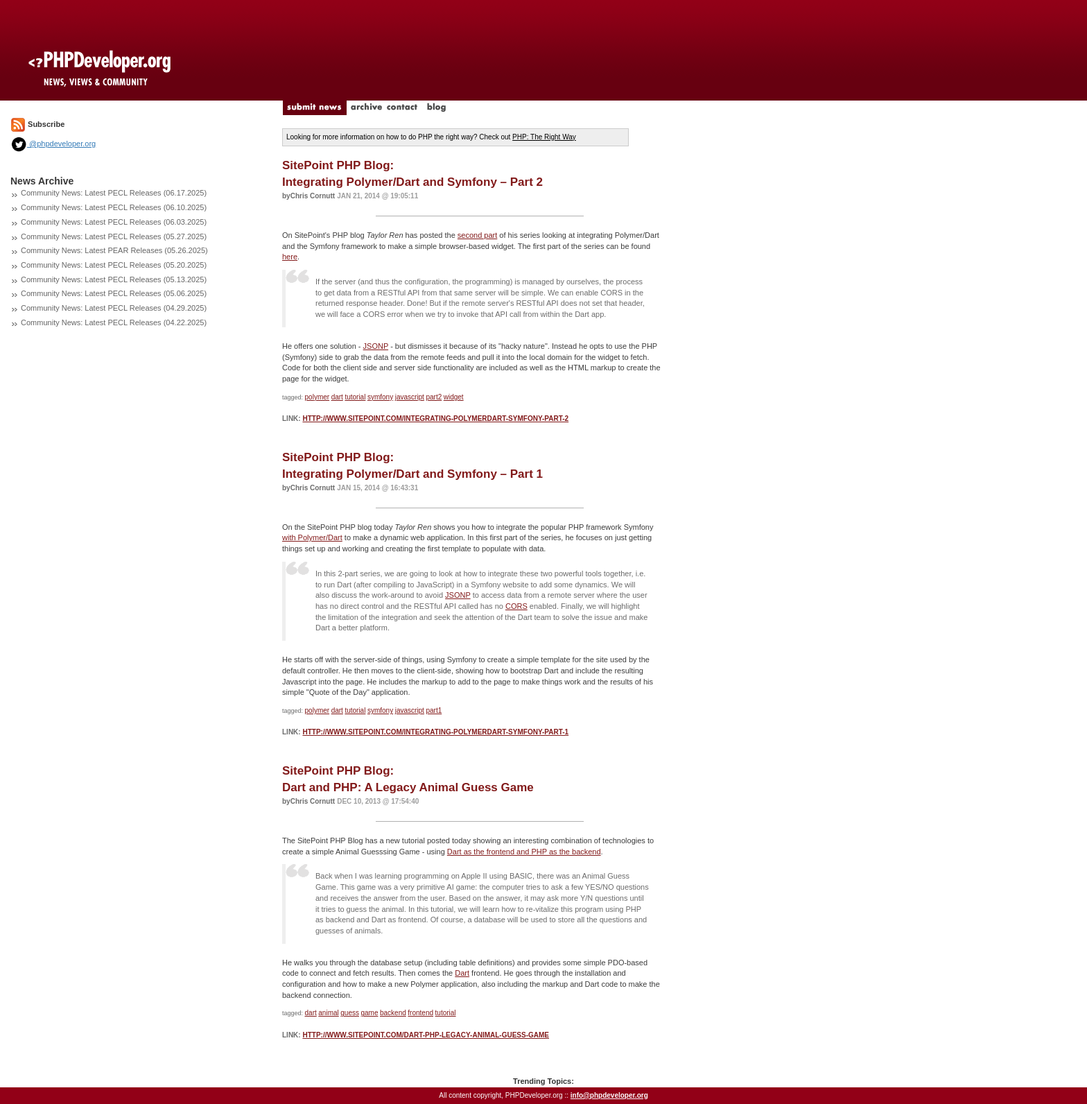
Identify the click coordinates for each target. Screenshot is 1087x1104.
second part (477, 235)
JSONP (375, 346)
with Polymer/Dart (312, 537)
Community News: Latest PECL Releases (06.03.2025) (114, 222)
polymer (317, 397)
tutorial (355, 397)
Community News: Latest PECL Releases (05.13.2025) (114, 279)
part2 (434, 397)
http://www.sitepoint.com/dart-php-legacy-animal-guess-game (425, 1035)
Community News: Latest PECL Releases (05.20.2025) (114, 265)
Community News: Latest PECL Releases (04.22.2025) (114, 322)
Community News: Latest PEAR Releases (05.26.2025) (114, 250)
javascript (409, 397)
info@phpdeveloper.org (609, 1095)
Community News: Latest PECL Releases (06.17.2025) (114, 193)
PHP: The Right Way (544, 137)
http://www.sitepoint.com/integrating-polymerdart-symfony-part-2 (435, 418)
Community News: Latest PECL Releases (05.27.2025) (114, 236)
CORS (516, 606)
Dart (462, 973)
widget (454, 397)
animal (328, 1013)
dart (337, 397)
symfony (380, 397)
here (289, 256)
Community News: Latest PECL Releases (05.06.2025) (114, 293)
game (369, 1013)
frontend (420, 1013)
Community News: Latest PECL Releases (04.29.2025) (114, 308)
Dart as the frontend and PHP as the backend (524, 851)
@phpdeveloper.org (53, 143)
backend (393, 1013)
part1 (434, 710)
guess (349, 1013)
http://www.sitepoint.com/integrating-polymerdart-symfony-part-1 (435, 732)
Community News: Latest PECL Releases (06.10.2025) (114, 207)
